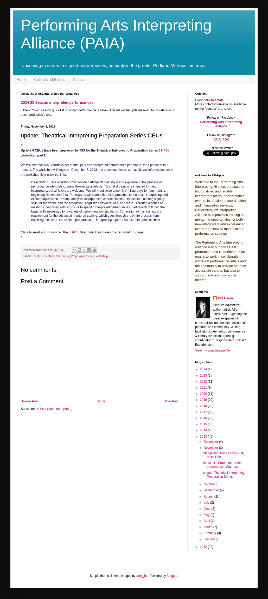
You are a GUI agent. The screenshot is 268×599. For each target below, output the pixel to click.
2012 (204, 547)
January (210, 539)
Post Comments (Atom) (56, 409)
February (210, 533)
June (207, 509)
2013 (204, 436)
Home (21, 79)
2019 (204, 400)
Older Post (170, 401)
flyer (43, 175)
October (210, 484)
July (207, 502)
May (207, 515)
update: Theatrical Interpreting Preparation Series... (224, 474)
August (209, 496)
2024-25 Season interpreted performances (57, 102)
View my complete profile (212, 350)
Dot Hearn (225, 298)
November (211, 448)
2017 (204, 412)
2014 (204, 430)
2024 (204, 369)
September (212, 490)
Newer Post (30, 401)
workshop (102, 256)
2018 (204, 406)
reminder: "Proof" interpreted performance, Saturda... (223, 464)
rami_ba (142, 576)
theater (37, 256)
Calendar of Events (49, 79)
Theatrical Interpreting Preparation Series (68, 256)
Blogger (172, 576)
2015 (204, 424)
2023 (204, 375)
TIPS (164, 150)
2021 (204, 387)
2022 (204, 381)
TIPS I (74, 232)
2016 (204, 418)
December (211, 442)
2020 (204, 394)
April (207, 521)
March (208, 527)
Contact (79, 79)
